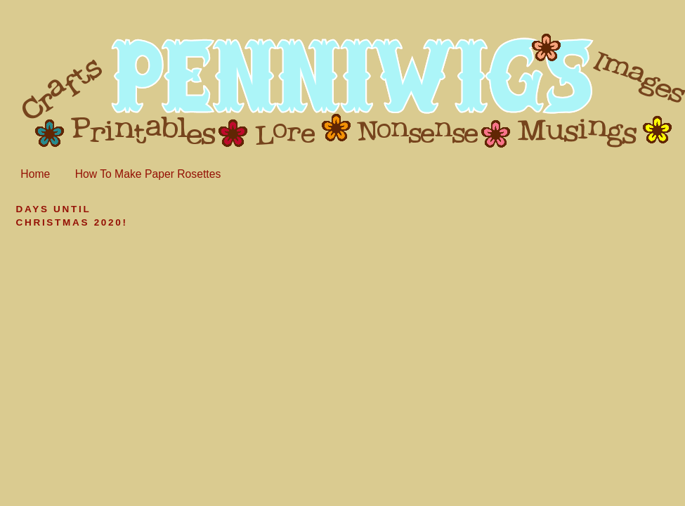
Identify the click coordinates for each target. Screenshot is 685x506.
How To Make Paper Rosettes (148, 174)
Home (35, 174)
